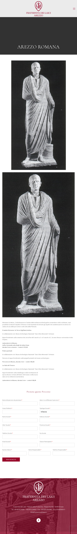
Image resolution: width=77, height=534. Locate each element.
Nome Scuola (6, 417)
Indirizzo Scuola (45, 417)
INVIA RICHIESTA (11, 459)
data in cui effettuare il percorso (49, 400)
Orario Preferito (7, 408)
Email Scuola (6, 441)
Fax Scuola (43, 433)
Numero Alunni (7, 450)
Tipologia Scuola (45, 408)
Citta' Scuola (6, 425)
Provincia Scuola (45, 425)
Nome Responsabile (35, 450)
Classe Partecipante (46, 441)
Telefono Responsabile (60, 450)
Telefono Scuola (7, 433)
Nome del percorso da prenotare (12, 400)
